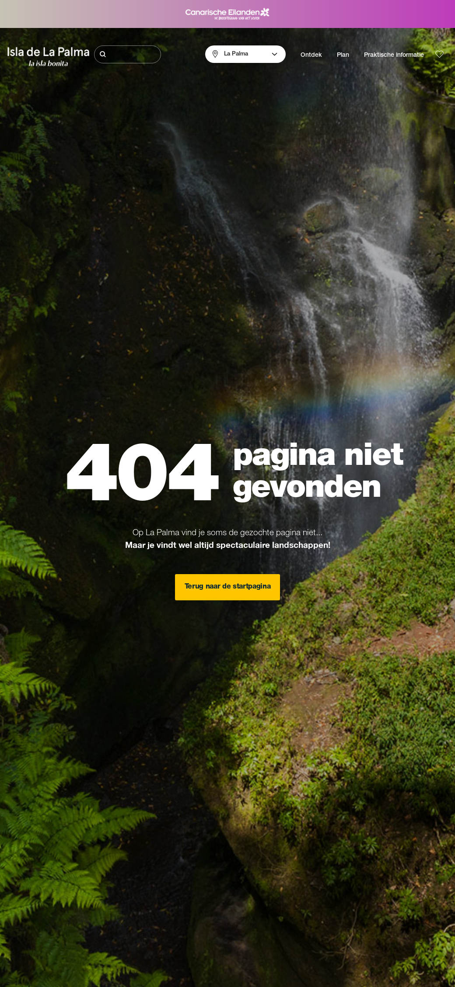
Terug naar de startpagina (228, 587)
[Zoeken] (127, 54)
